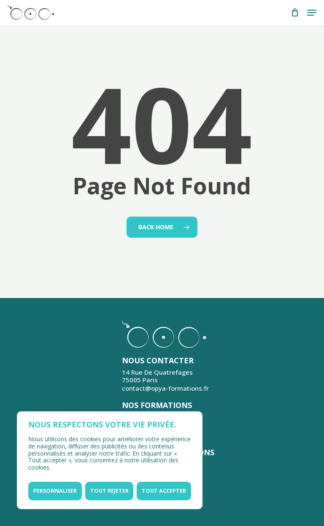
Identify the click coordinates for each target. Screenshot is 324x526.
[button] (311, 12)
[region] (109, 460)
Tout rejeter (109, 490)
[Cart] (294, 12)
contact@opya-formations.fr (165, 388)
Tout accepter (164, 490)
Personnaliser (55, 490)
